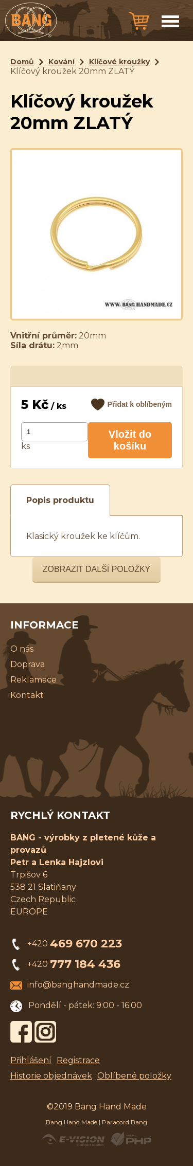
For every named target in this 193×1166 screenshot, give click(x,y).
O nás (21, 649)
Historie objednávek (51, 1076)
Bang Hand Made (71, 1122)
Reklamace (33, 680)
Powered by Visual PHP (130, 1139)
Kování (61, 61)
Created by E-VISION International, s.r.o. (73, 1139)
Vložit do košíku (130, 440)
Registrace (78, 1060)
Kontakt (27, 695)
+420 (74, 943)
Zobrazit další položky (97, 569)
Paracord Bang (124, 1122)
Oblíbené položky (134, 1076)
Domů (22, 61)
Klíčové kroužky (119, 61)
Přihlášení (30, 1060)
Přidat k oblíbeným (140, 404)
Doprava (27, 664)
